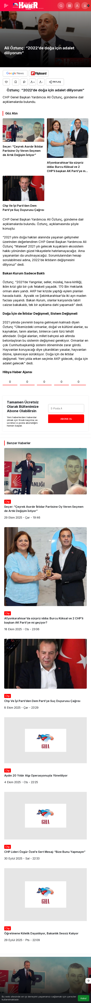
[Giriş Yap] (77, 5)
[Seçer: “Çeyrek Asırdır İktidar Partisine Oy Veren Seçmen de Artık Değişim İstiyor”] (23, 145)
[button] (69, 5)
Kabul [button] (83, 998)
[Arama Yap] (60, 5)
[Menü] (6, 5)
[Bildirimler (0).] (84, 5)
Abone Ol (66, 418)
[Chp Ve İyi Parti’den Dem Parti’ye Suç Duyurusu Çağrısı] (23, 194)
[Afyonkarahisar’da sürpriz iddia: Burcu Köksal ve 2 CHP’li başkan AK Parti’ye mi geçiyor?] (68, 145)
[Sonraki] (88, 981)
